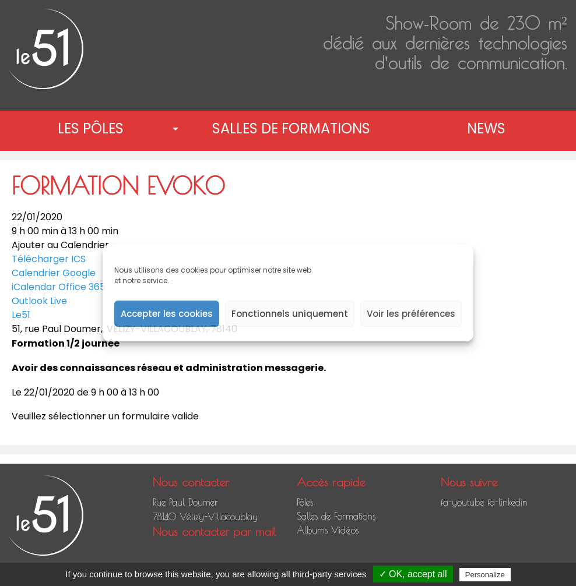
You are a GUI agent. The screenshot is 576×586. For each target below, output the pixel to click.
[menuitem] (93, 128)
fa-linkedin (507, 502)
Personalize (485, 574)
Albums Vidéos (328, 530)
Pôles (305, 502)
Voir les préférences (411, 314)
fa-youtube (462, 502)
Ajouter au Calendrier (60, 245)
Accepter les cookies (167, 314)
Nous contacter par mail (214, 531)
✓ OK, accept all (413, 574)
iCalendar (34, 287)
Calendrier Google (54, 273)
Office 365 (82, 287)
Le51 (21, 315)
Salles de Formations (291, 128)
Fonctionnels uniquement (289, 314)
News (486, 128)
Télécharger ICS (49, 259)
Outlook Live (39, 301)
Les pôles (91, 128)
